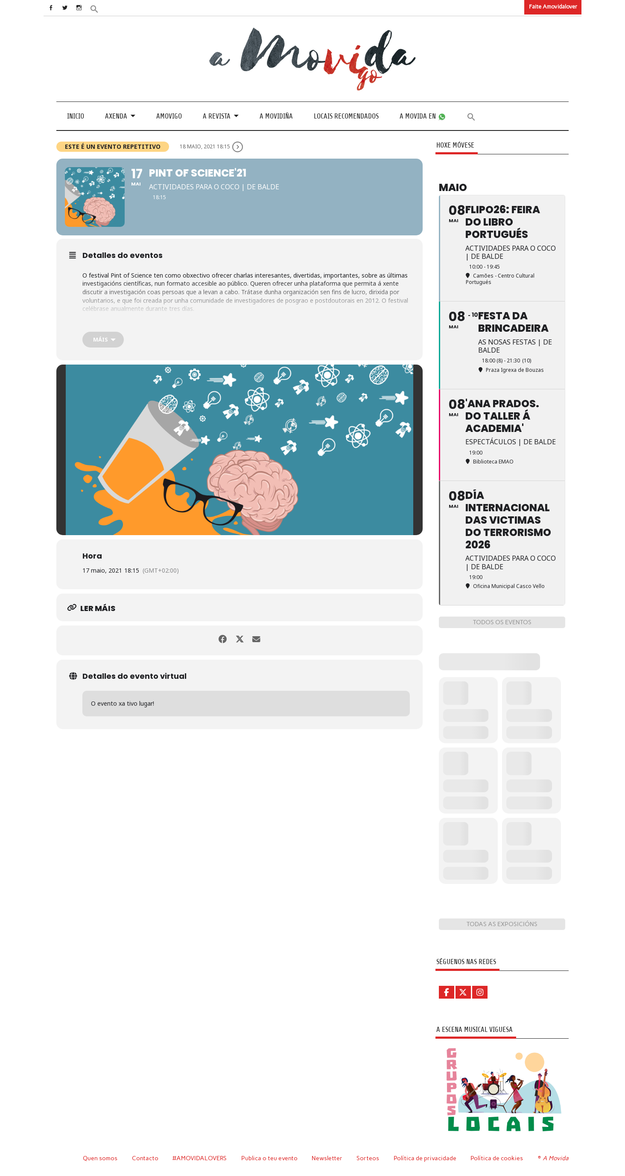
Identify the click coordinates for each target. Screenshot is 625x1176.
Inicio (75, 116)
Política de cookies (498, 1158)
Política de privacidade (426, 1158)
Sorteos (369, 1158)
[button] (102, 8)
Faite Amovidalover (553, 6)
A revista (217, 116)
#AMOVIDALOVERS (200, 1158)
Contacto (145, 1158)
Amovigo (169, 116)
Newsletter (328, 1158)
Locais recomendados (346, 116)
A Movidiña (276, 116)
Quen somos (100, 1158)
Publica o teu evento (270, 1158)
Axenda (116, 116)
